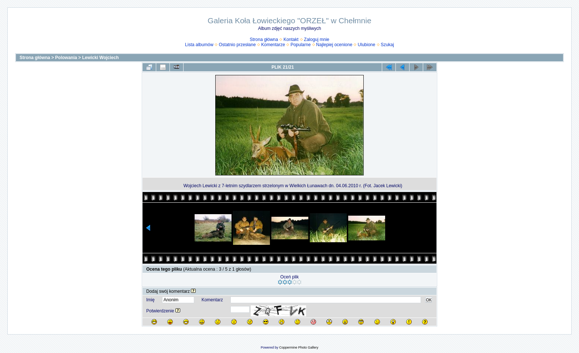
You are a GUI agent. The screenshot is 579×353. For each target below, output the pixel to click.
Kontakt (291, 39)
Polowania (66, 57)
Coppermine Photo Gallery (298, 347)
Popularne (301, 44)
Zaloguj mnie (316, 39)
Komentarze (273, 44)
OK (429, 300)
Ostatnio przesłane (237, 44)
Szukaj (387, 44)
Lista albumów (199, 44)
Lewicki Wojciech (100, 57)
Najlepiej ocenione (334, 44)
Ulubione (366, 44)
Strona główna (264, 39)
